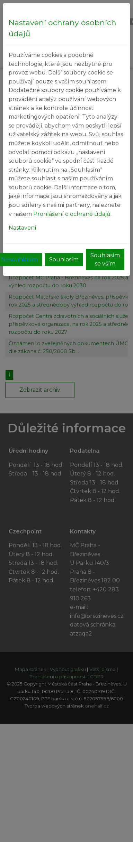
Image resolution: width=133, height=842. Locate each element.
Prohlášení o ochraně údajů (71, 214)
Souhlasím (64, 259)
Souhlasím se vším (105, 259)
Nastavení (22, 227)
